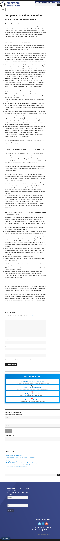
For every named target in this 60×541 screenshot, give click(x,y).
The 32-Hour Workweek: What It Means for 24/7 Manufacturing (21, 462)
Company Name (10, 435)
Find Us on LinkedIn (43, 523)
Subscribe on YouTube (46, 523)
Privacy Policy (46, 534)
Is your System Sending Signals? (14, 455)
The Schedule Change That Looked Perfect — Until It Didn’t (20, 457)
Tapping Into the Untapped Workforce (15, 460)
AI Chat (6, 538)
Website (7, 353)
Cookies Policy (39, 534)
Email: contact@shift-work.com (43, 530)
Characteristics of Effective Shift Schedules (16, 466)
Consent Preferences (5, 540)
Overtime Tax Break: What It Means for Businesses (18, 458)
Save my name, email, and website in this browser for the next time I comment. (24, 360)
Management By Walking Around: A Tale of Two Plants (19, 464)
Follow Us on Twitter (39, 523)
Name (7, 339)
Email (7, 346)
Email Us (56, 2)
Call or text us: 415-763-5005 (44, 2)
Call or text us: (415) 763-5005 (43, 527)
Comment (8, 319)
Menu (2, 9)
